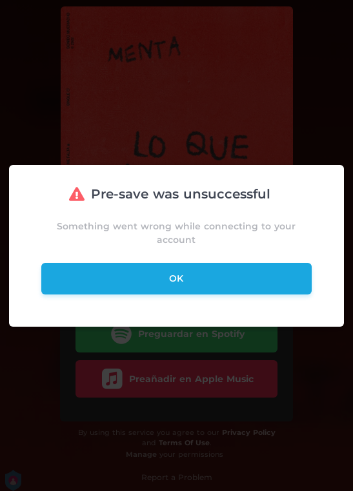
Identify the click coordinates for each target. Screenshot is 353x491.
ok (176, 278)
